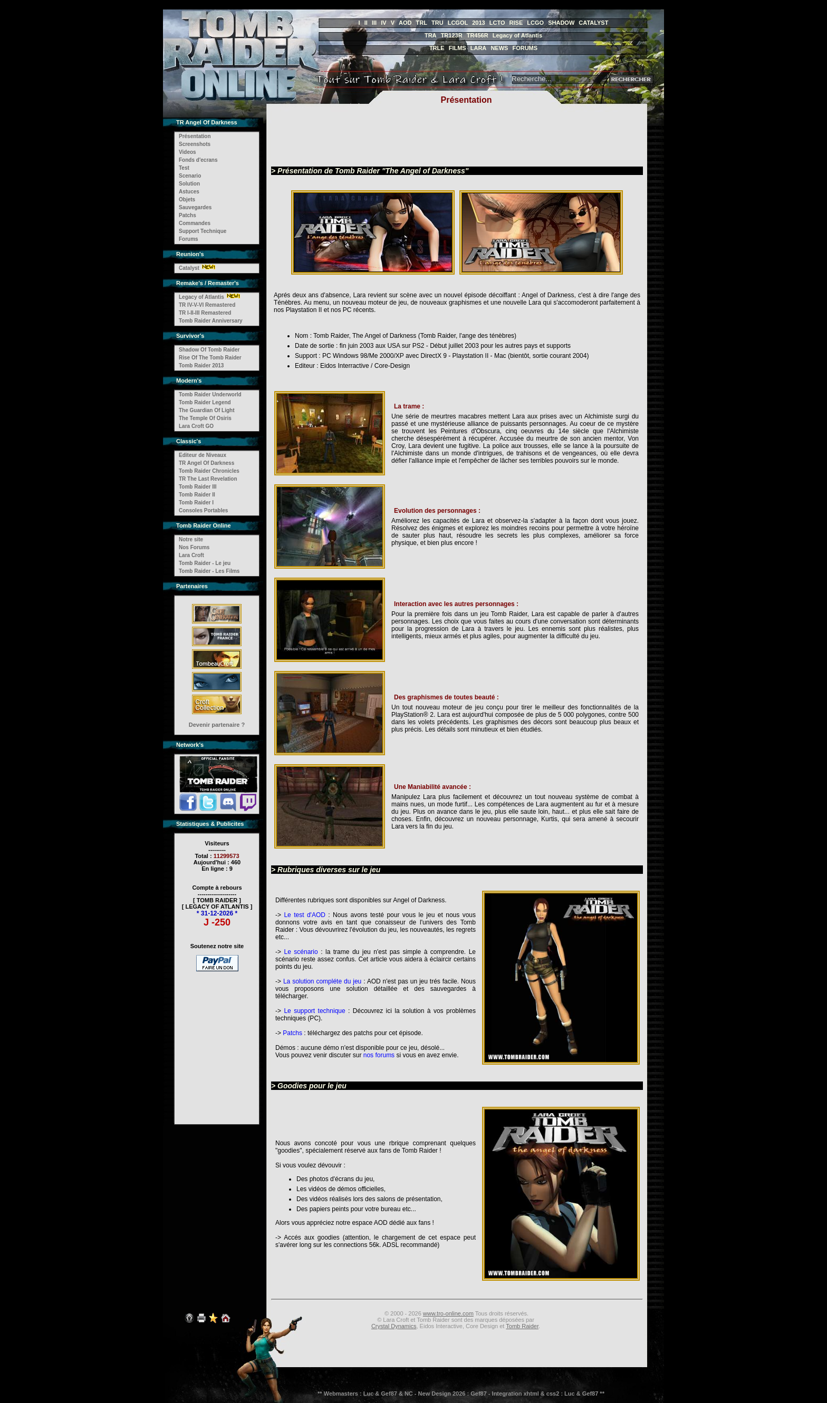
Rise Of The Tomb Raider (210, 358)
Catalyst (189, 268)
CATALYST (593, 23)
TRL (421, 23)
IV (383, 23)
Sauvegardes (195, 207)
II (366, 23)
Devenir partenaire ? (217, 725)
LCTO (497, 23)
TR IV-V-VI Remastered (207, 305)
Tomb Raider (522, 1326)
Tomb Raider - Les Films (209, 571)
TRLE (437, 48)
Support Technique (202, 231)
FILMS (457, 48)
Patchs (187, 215)
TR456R (477, 35)
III (374, 23)
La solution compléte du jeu (322, 981)
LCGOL (458, 23)
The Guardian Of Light (207, 410)
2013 (478, 23)
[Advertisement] (217, 1041)
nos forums (379, 1055)
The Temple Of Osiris (205, 418)
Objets (187, 199)
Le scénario (302, 952)
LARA (478, 48)
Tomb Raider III (198, 487)
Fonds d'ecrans (198, 160)
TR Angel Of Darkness (206, 463)
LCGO (535, 23)
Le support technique (314, 1011)
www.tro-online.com (448, 1313)
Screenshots (194, 144)
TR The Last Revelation (208, 479)
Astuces (189, 191)
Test (184, 168)
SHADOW (561, 23)
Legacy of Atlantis (517, 35)
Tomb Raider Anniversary (211, 321)
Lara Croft (191, 555)
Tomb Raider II (197, 495)
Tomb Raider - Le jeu (204, 563)
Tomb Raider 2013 (201, 365)
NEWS (499, 48)
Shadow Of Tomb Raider (209, 350)
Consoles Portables (203, 510)
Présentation (195, 136)
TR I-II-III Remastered (205, 313)
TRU (437, 23)
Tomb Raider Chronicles (209, 471)
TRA (431, 35)
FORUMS (524, 48)
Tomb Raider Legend (205, 402)
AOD (405, 23)
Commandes (194, 223)
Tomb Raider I (196, 502)
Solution (189, 184)
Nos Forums (194, 547)
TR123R (452, 35)
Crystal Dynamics (394, 1326)
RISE (516, 23)
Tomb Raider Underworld (210, 394)
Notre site (191, 539)
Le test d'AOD (304, 915)
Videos (187, 152)
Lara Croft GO (196, 426)
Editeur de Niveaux (202, 455)
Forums (188, 239)
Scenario (190, 176)
